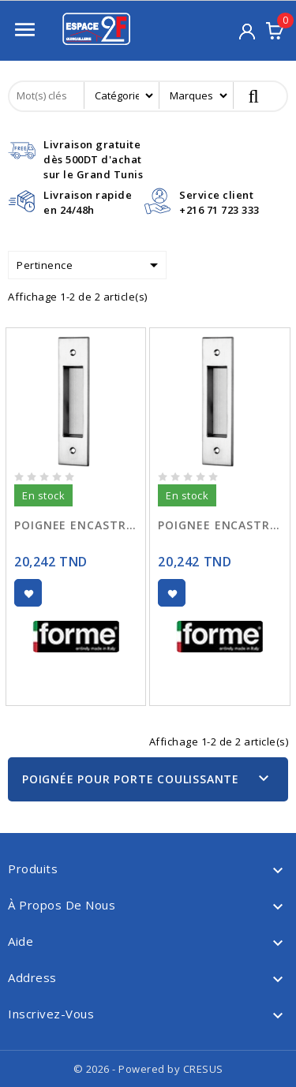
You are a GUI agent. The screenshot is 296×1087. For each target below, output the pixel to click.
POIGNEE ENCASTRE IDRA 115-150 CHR (75, 524)
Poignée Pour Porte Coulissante (130, 778)
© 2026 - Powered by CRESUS (148, 1069)
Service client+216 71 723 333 (219, 202)
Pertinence (90, 265)
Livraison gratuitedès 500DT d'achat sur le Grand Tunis (93, 159)
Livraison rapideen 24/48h (87, 202)
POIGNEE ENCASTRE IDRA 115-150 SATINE (219, 524)
